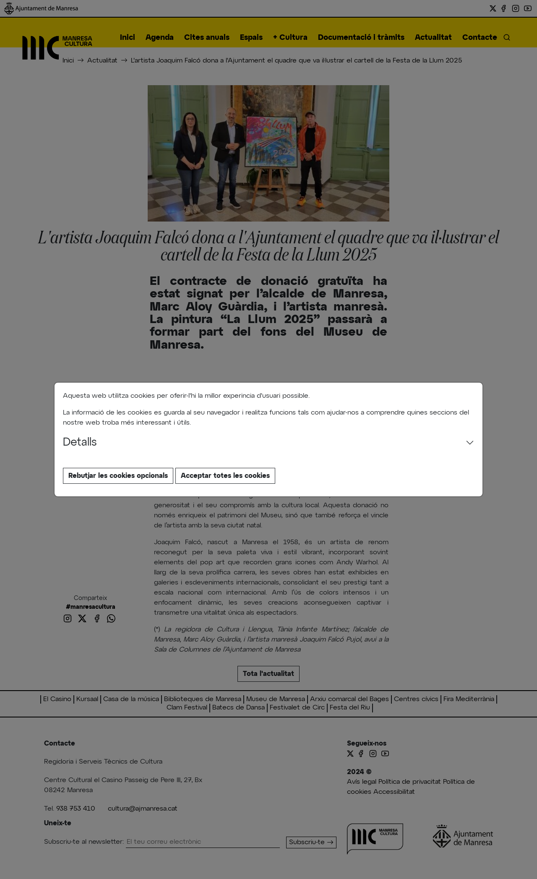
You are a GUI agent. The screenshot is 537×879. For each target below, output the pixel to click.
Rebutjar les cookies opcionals (118, 475)
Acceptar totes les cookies (225, 475)
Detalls (80, 442)
